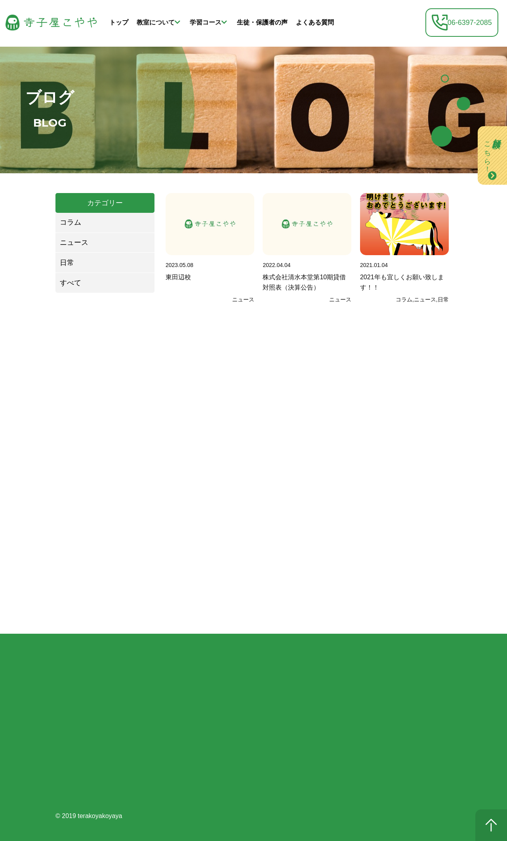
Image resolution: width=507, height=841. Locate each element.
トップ (118, 22)
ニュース (74, 242)
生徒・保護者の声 (262, 22)
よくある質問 (315, 22)
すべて (70, 283)
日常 (67, 263)
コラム (70, 222)
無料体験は (492, 151)
